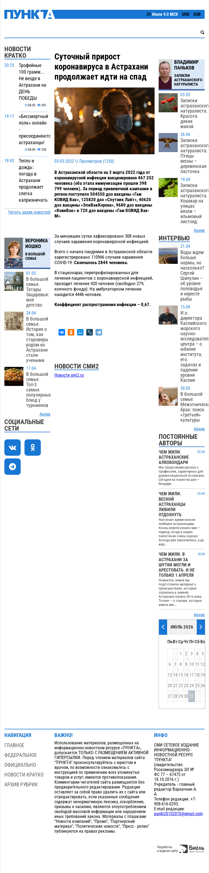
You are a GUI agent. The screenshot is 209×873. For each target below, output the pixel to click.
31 (191, 696)
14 (175, 675)
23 (186, 685)
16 (186, 675)
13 (170, 675)
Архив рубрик (21, 784)
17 (191, 675)
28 (175, 696)
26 (203, 685)
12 (203, 664)
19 (203, 675)
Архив (44, 414)
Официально (20, 765)
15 (181, 675)
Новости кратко (24, 775)
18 (197, 675)
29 (181, 696)
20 (170, 685)
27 (170, 696)
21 (175, 685)
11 (197, 664)
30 (186, 696)
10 (191, 664)
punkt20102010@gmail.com (178, 813)
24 (191, 685)
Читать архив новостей (29, 212)
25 (197, 685)
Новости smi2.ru (69, 375)
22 (181, 685)
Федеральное (20, 755)
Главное (14, 745)
